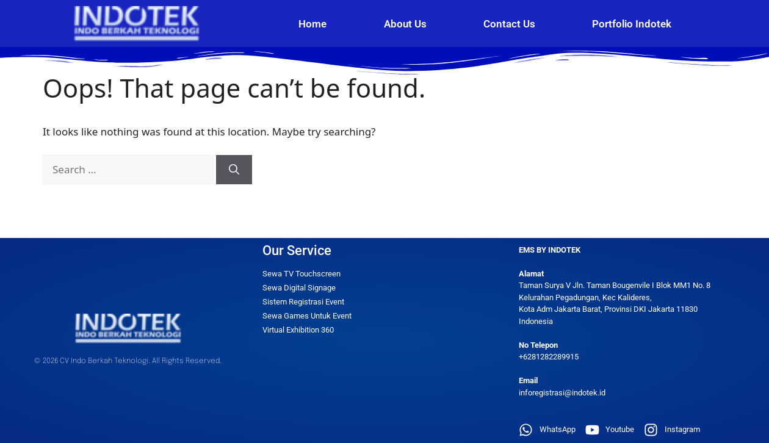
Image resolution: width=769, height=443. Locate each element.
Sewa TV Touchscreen (301, 273)
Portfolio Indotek (631, 24)
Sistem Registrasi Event (303, 301)
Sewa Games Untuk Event (307, 315)
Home (312, 24)
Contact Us (509, 24)
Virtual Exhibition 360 (298, 329)
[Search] (234, 169)
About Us (405, 24)
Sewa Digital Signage (299, 287)
